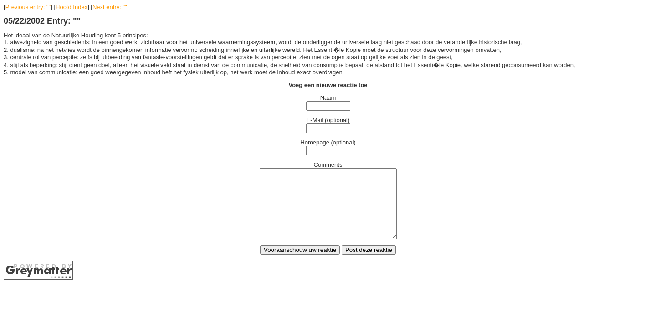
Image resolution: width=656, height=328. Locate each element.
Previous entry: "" (28, 7)
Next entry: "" (109, 7)
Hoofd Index (71, 7)
